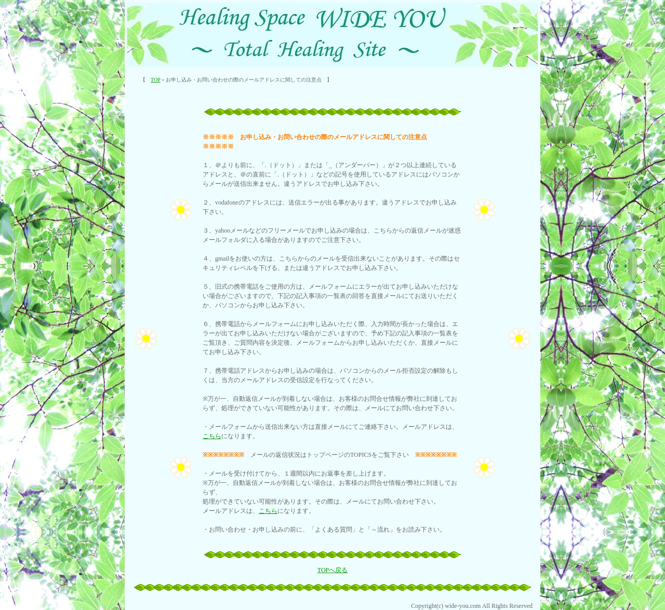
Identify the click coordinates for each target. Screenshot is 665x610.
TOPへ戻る (332, 570)
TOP (156, 80)
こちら (212, 436)
